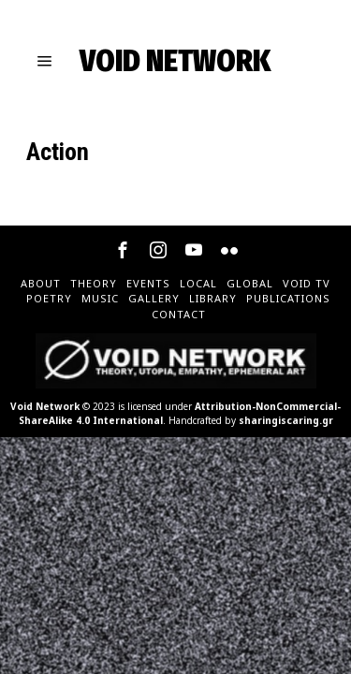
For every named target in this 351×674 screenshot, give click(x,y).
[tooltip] (123, 250)
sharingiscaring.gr (286, 420)
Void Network (45, 406)
